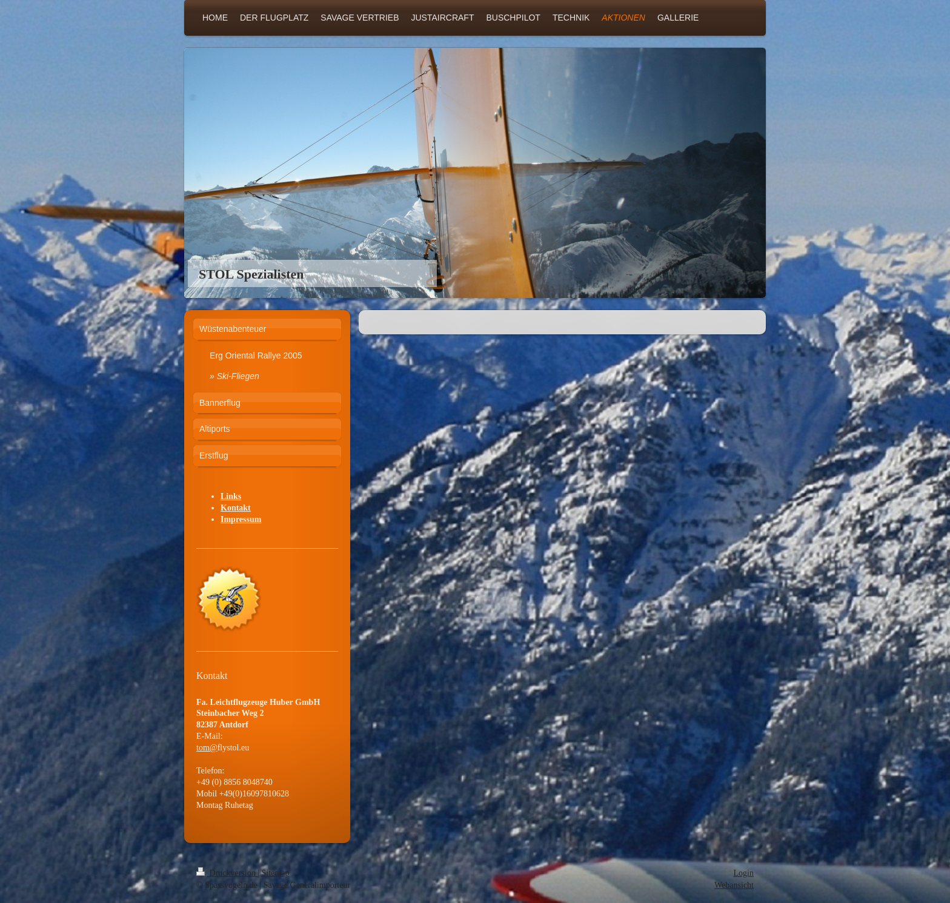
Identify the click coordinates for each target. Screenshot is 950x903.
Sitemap (276, 873)
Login (744, 873)
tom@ (207, 747)
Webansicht (734, 885)
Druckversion (226, 873)
